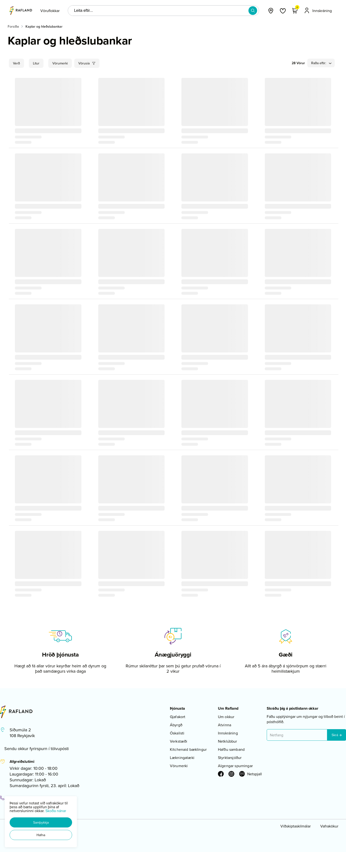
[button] (41, 822)
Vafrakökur (329, 826)
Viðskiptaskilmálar (295, 826)
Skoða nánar (55, 810)
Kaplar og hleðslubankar (43, 26)
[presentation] (50, 11)
